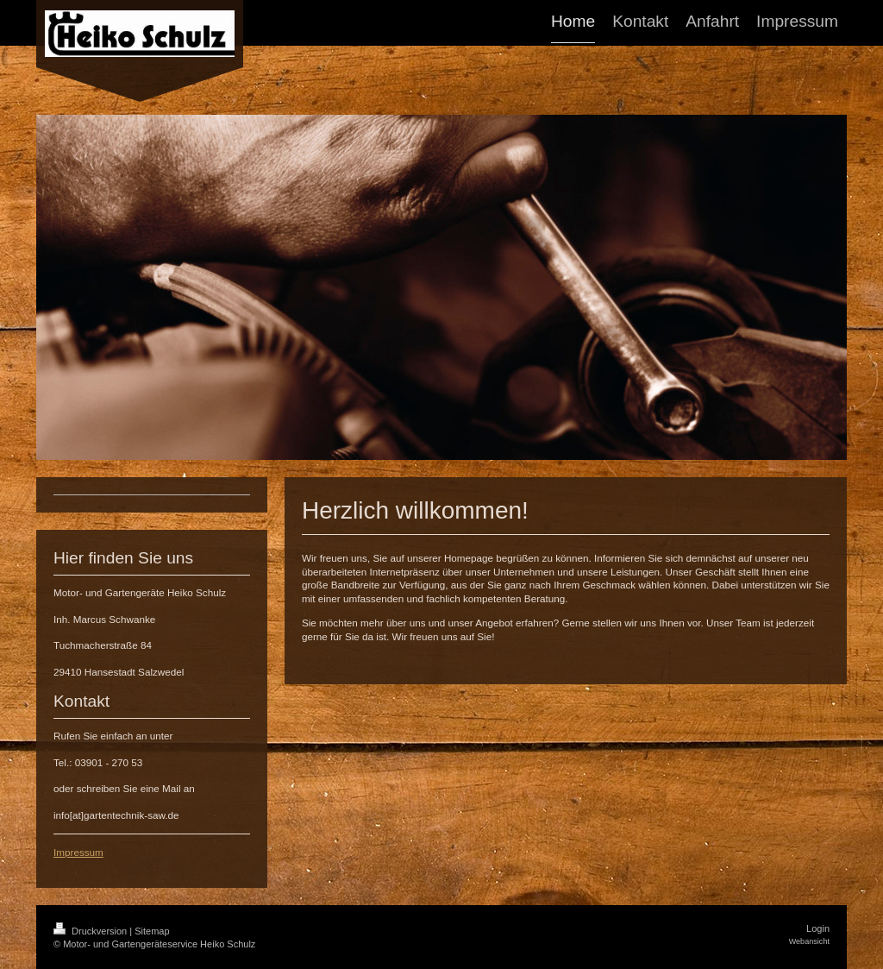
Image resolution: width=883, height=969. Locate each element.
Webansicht (809, 941)
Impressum (78, 852)
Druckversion (91, 931)
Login (818, 928)
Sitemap (152, 931)
